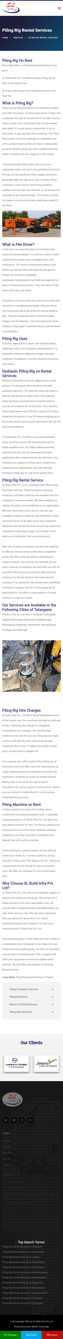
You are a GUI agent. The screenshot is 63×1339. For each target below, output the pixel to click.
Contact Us (7, 1165)
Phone (31, 1335)
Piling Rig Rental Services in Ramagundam (25, 1292)
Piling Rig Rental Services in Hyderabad (23, 1251)
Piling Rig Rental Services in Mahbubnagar (25, 1272)
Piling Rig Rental (31, 996)
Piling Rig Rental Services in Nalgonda (23, 1282)
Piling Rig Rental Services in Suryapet (22, 1298)
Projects (6, 1159)
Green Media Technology (37, 1326)
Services (18, 38)
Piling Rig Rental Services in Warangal (23, 1303)
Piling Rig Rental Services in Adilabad (22, 1246)
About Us (6, 1142)
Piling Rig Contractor (31, 1012)
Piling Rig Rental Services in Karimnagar (24, 1262)
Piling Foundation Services (31, 989)
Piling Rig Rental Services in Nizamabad (24, 1287)
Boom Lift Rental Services (31, 1004)
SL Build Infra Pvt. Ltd (43, 1321)
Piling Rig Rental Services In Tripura (34, 977)
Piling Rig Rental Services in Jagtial (21, 1257)
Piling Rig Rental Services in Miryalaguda (24, 1277)
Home (5, 38)
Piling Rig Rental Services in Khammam (23, 1267)
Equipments (7, 1153)
